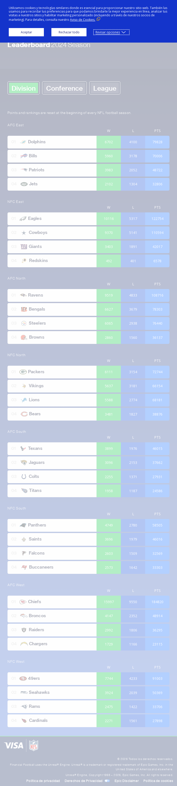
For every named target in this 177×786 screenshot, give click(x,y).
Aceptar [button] (26, 32)
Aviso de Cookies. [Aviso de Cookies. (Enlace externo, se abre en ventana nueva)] (82, 20)
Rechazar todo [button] (69, 32)
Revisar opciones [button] (108, 32)
